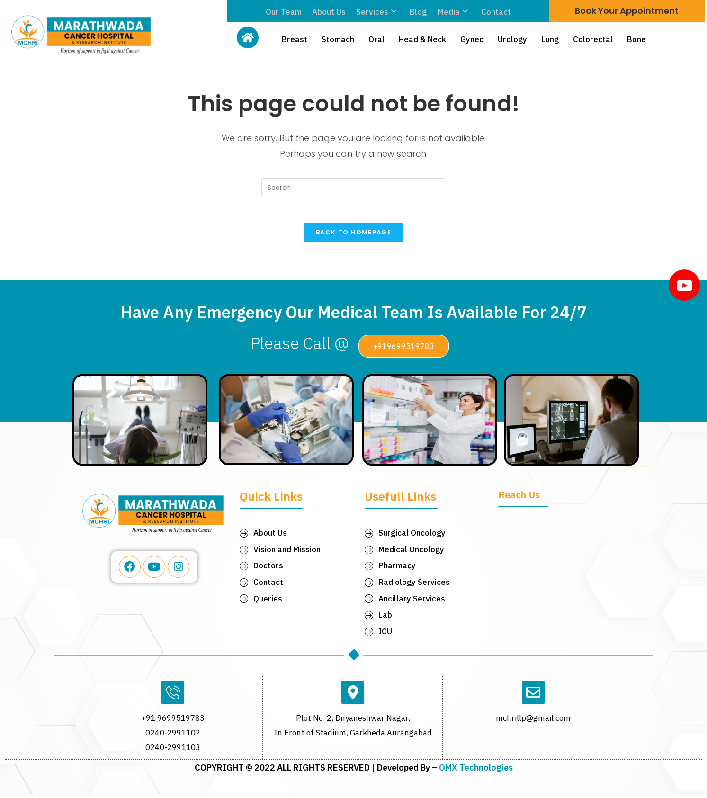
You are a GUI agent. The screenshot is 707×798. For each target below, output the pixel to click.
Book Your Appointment (627, 11)
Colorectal (593, 39)
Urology (512, 39)
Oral (376, 39)
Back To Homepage (353, 235)
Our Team (286, 12)
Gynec (471, 39)
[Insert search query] (353, 187)
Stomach (338, 39)
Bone (636, 39)
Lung (550, 39)
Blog (417, 12)
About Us (330, 12)
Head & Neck (422, 39)
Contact (493, 12)
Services (377, 12)
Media (451, 12)
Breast (294, 39)
